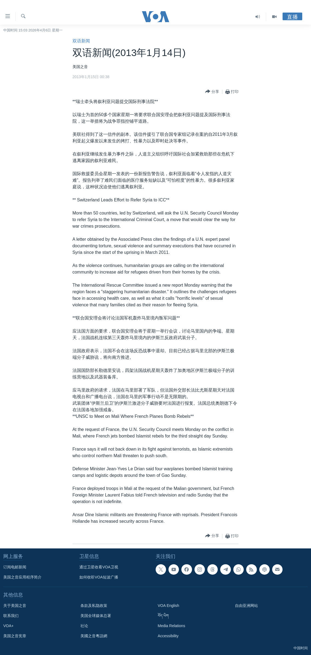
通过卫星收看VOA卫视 (98, 567)
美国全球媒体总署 (95, 615)
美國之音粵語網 (93, 636)
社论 (84, 626)
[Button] (212, 92)
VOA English (168, 605)
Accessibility (168, 636)
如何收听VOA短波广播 (98, 577)
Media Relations (171, 626)
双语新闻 (81, 41)
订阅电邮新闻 (14, 567)
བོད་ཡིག (163, 615)
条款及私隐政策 (93, 605)
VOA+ (8, 626)
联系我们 (11, 615)
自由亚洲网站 (246, 605)
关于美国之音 (14, 605)
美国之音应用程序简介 (22, 577)
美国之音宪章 (14, 636)
